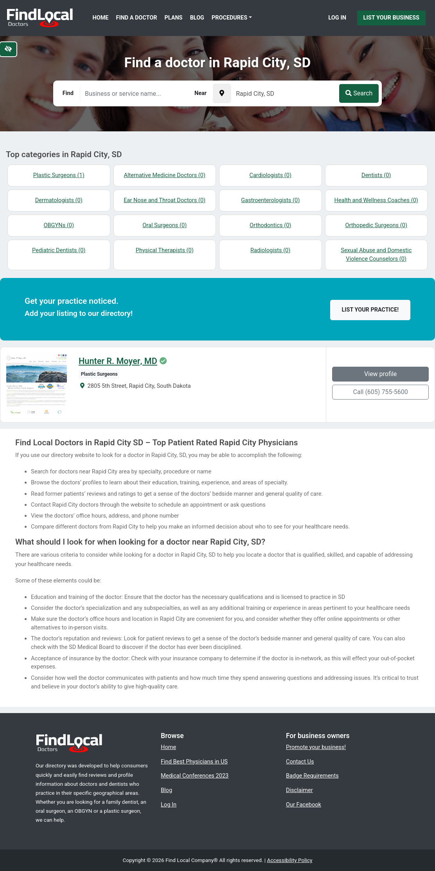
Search (358, 93)
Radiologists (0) (270, 250)
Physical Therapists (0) (165, 250)
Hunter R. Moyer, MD (118, 361)
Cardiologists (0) (270, 175)
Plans (174, 17)
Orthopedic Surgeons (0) (376, 225)
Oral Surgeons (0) (164, 225)
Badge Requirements (312, 775)
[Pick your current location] (222, 93)
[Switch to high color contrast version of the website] (8, 49)
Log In (337, 17)
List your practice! (370, 309)
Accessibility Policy (290, 860)
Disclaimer (299, 790)
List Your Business (391, 17)
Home (101, 17)
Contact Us (300, 761)
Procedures (229, 17)
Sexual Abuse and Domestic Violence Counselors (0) (376, 254)
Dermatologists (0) (59, 200)
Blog (197, 17)
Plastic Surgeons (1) (58, 175)
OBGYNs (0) (58, 225)
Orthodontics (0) (270, 225)
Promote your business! (316, 747)
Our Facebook (303, 804)
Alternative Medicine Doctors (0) (164, 175)
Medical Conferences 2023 (194, 775)
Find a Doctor (136, 17)
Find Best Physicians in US (194, 761)
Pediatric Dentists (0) (58, 250)
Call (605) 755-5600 (380, 392)
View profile (380, 374)
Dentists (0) (376, 175)
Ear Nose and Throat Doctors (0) (164, 200)
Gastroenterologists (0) (270, 200)
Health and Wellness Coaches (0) (376, 200)
